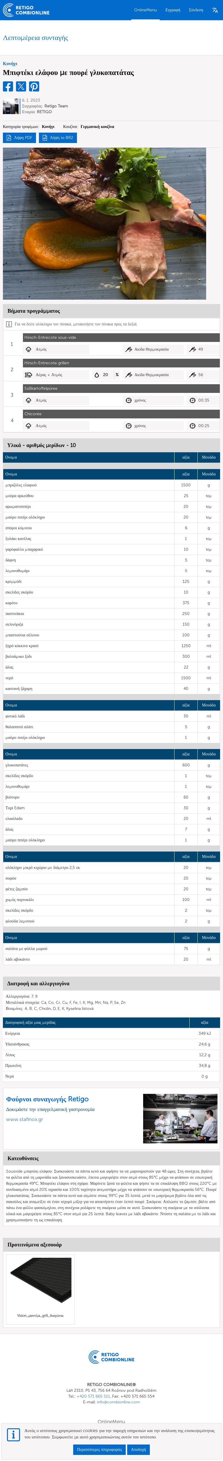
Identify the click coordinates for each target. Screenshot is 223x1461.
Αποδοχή (138, 1449)
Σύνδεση (196, 10)
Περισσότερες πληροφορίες (99, 1449)
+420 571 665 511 (93, 1396)
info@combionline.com (118, 1402)
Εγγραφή (173, 10)
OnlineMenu (145, 10)
